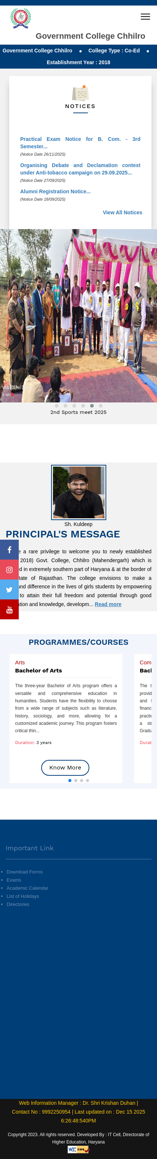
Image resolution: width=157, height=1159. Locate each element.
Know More (65, 767)
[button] (69, 780)
